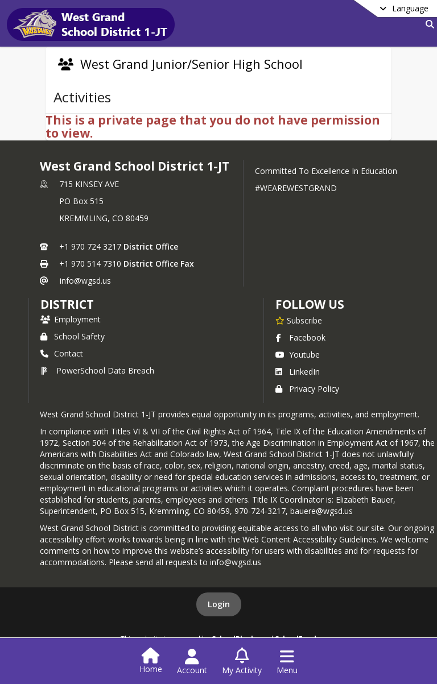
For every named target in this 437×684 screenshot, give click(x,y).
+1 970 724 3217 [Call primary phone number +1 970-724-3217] (90, 246)
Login (219, 604)
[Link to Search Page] (427, 24)
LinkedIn (297, 371)
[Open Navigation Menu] (287, 662)
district (67, 304)
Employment (70, 319)
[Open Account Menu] (192, 662)
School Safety (72, 336)
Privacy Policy (307, 388)
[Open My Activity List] (242, 662)
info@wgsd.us (85, 280)
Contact (61, 353)
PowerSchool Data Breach (97, 370)
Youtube (297, 354)
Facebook (300, 337)
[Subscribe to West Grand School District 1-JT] (298, 320)
